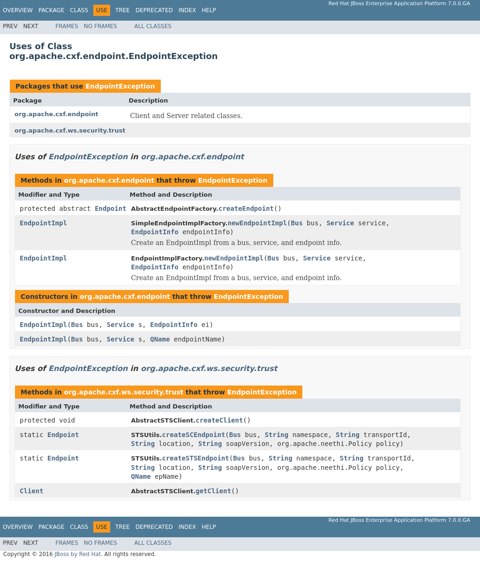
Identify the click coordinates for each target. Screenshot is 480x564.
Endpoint (110, 208)
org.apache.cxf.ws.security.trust (70, 130)
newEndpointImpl (257, 223)
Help (209, 10)
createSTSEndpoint (195, 458)
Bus (297, 223)
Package (51, 10)
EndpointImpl (43, 223)
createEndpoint (246, 208)
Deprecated (154, 10)
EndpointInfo (155, 232)
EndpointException (120, 86)
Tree (122, 10)
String (277, 434)
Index (187, 10)
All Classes (153, 26)
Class (79, 10)
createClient (219, 420)
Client (32, 491)
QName (160, 339)
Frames (66, 26)
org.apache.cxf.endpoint (56, 114)
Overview (18, 10)
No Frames (100, 26)
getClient (213, 491)
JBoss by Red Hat (77, 554)
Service (340, 223)
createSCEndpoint (193, 434)
